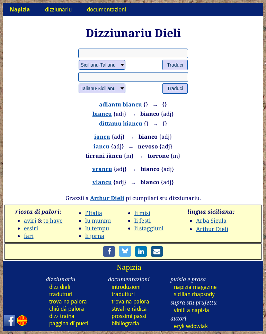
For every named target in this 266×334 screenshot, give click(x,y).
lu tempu (97, 228)
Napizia (129, 267)
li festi (142, 220)
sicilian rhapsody (194, 294)
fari (29, 236)
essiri (31, 228)
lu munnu (98, 220)
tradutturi (60, 294)
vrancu (102, 169)
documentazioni (106, 9)
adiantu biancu (120, 104)
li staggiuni (148, 228)
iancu (102, 136)
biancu (102, 114)
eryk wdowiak (191, 326)
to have (53, 220)
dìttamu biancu (120, 123)
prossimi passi (129, 316)
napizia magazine (195, 287)
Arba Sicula (211, 220)
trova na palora (68, 301)
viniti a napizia (191, 310)
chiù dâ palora (66, 309)
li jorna (94, 236)
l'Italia (93, 213)
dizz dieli (59, 287)
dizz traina (61, 316)
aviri (30, 220)
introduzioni (126, 287)
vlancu (102, 182)
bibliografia (125, 323)
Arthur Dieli (107, 198)
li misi (142, 213)
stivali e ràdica (129, 309)
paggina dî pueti (68, 323)
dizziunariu (58, 9)
